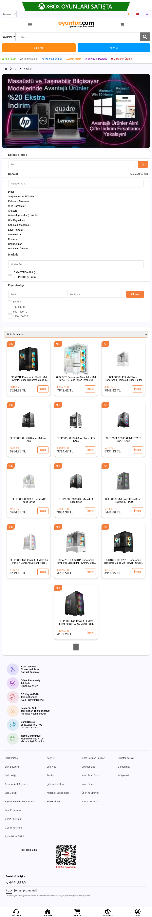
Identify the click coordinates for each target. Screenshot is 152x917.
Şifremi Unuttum (56, 784)
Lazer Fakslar (15, 229)
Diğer (11, 191)
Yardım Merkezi (90, 801)
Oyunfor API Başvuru (16, 784)
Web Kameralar (16, 205)
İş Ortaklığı (10, 775)
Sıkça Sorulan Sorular (93, 758)
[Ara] (145, 36)
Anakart (12, 210)
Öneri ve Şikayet (90, 793)
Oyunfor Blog (88, 766)
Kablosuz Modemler (19, 224)
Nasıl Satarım (89, 784)
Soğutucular (15, 243)
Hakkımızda (11, 758)
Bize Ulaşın (11, 793)
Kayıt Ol (51, 758)
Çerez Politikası (13, 819)
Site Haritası (53, 801)
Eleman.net (124, 766)
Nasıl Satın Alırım (91, 775)
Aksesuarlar (15, 234)
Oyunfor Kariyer (126, 758)
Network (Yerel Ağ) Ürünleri (23, 215)
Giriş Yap (51, 766)
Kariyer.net (123, 775)
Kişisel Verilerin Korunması (19, 801)
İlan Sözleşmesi (13, 810)
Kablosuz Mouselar (18, 201)
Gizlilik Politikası (13, 827)
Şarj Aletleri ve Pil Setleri (21, 196)
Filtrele (135, 294)
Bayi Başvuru (12, 766)
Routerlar (13, 239)
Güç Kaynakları (16, 220)
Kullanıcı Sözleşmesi (58, 793)
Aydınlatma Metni (14, 836)
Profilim (51, 775)
